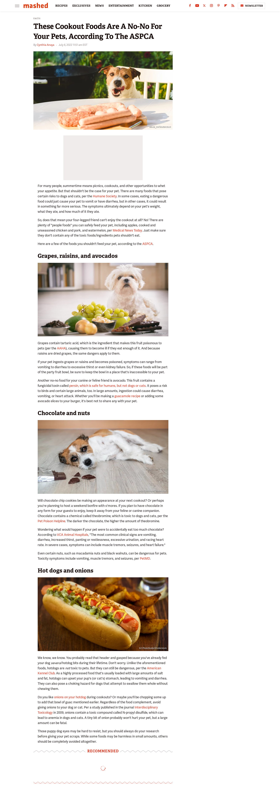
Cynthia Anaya (45, 45)
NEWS (99, 6)
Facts (37, 19)
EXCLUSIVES (81, 6)
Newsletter (251, 5)
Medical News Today (127, 230)
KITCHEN (145, 6)
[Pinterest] (218, 6)
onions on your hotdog (70, 697)
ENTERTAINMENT (121, 6)
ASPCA (147, 244)
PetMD (145, 558)
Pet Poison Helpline (51, 521)
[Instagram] (211, 6)
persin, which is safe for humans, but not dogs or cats (107, 386)
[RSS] (233, 6)
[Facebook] (190, 6)
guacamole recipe (127, 396)
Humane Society (105, 196)
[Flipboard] (226, 6)
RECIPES (61, 6)
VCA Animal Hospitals (72, 535)
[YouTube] (197, 6)
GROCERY (163, 6)
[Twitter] (204, 6)
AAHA (61, 348)
